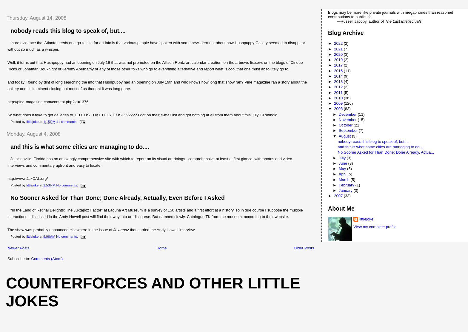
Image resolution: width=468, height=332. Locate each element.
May (343, 168)
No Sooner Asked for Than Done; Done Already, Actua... (386, 152)
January (346, 190)
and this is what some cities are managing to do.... (79, 146)
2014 (339, 76)
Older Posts (304, 248)
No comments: (67, 185)
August (345, 136)
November (348, 120)
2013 (339, 81)
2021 (339, 49)
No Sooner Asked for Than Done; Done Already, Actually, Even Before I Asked (117, 197)
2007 (339, 196)
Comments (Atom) (47, 259)
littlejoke (366, 219)
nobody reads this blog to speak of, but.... (68, 30)
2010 (339, 98)
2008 (339, 108)
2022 (339, 43)
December (348, 114)
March (345, 179)
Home (161, 248)
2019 (339, 60)
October (346, 125)
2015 (339, 71)
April (343, 174)
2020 (339, 54)
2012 (339, 87)
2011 (339, 92)
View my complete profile (374, 227)
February (347, 185)
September (349, 130)
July (343, 158)
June (343, 163)
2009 (339, 103)
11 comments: (67, 121)
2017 (339, 65)
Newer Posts (18, 248)
